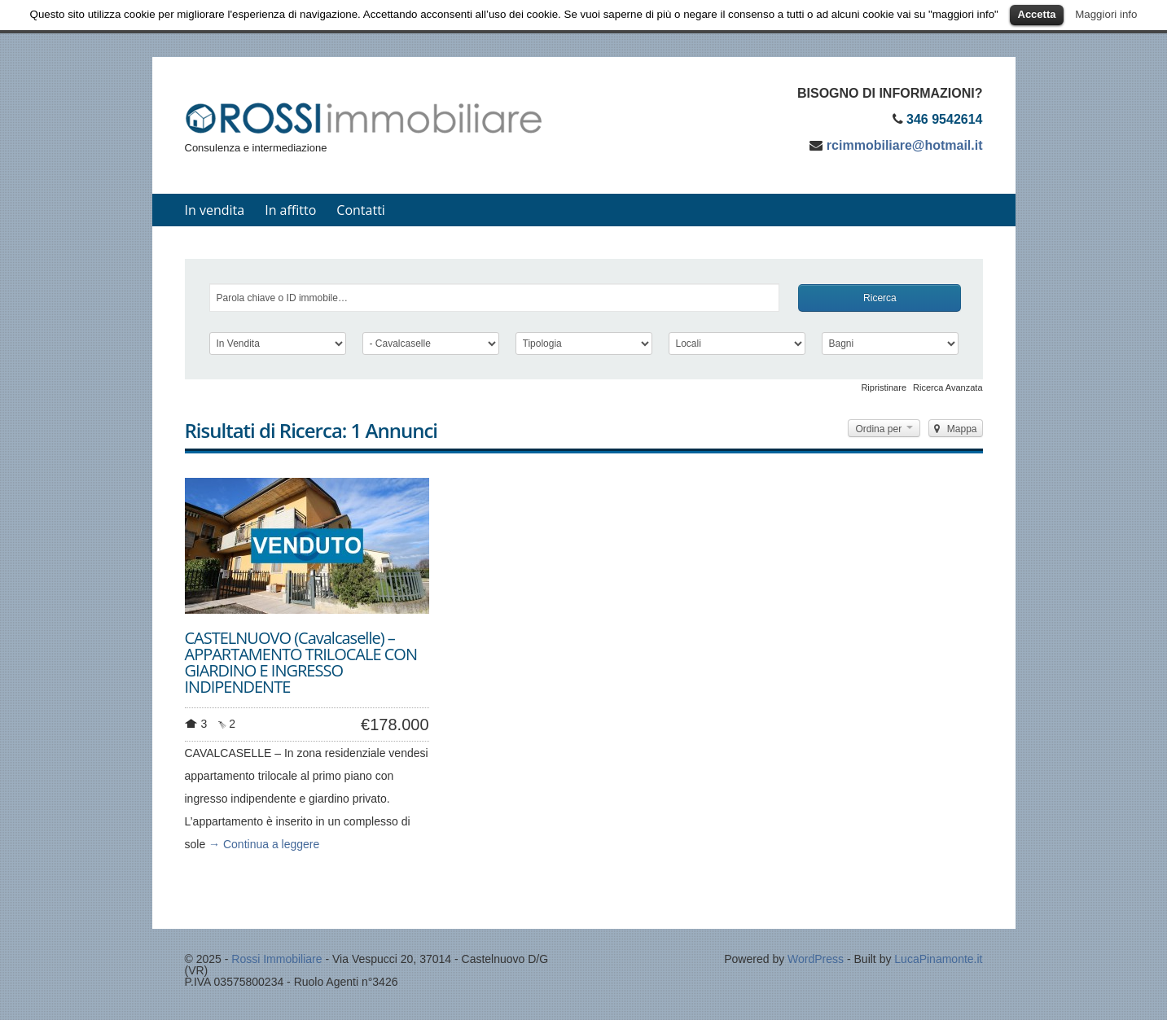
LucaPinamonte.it (938, 958)
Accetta (1037, 14)
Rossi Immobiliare (276, 958)
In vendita (215, 210)
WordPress (816, 958)
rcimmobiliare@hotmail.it (905, 145)
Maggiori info (1106, 14)
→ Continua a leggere (263, 844)
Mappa (955, 429)
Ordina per (884, 429)
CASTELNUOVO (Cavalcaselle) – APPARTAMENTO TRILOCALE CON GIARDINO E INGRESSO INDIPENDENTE (301, 662)
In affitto (290, 210)
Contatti (360, 210)
